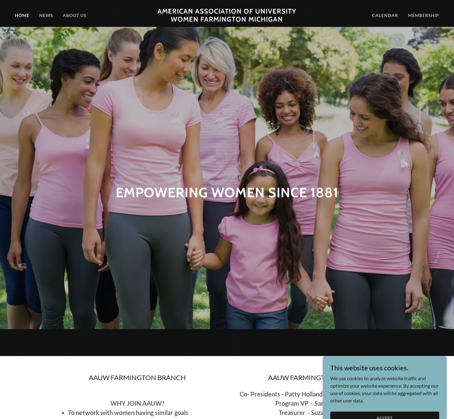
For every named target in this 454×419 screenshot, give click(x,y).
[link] (227, 20)
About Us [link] (74, 15)
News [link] (46, 15)
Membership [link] (423, 15)
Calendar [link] (385, 15)
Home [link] (22, 15)
